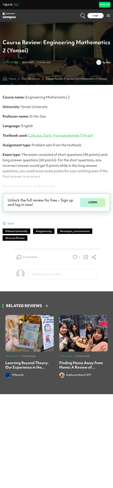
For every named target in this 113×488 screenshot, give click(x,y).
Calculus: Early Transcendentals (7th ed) (60, 135)
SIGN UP (104, 4)
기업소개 (11, 4)
